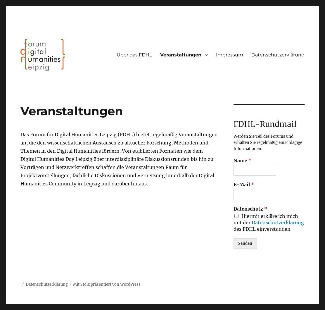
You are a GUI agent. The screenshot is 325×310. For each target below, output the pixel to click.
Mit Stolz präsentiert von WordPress (107, 284)
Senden (245, 243)
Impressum (229, 55)
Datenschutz (250, 209)
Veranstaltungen (180, 55)
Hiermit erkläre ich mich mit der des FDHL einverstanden (269, 222)
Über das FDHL (134, 55)
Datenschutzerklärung (278, 55)
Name (242, 160)
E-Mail (244, 184)
